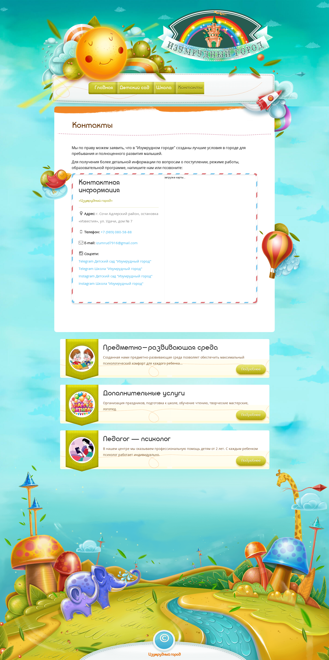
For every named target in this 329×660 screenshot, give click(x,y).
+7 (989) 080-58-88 (116, 232)
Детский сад (134, 88)
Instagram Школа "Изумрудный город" (111, 283)
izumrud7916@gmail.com (117, 242)
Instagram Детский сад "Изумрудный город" (115, 276)
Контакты (190, 88)
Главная (104, 88)
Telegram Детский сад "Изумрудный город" (115, 261)
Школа (163, 88)
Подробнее (251, 369)
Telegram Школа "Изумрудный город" (110, 268)
